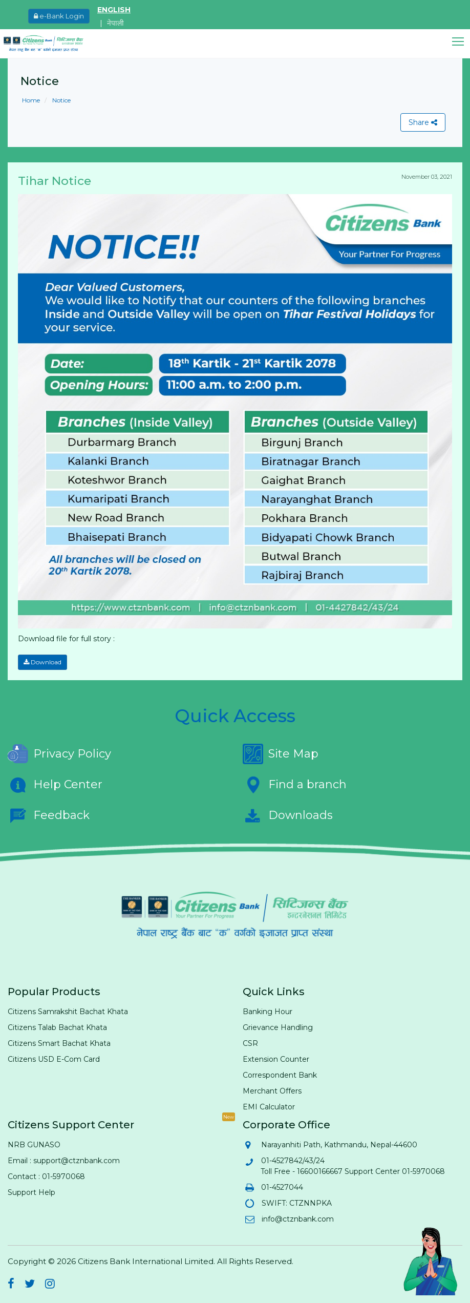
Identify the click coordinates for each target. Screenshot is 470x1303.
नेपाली (115, 23)
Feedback (49, 815)
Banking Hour (267, 1011)
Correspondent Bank (280, 1075)
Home (31, 100)
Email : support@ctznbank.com (64, 1160)
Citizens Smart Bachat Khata (59, 1043)
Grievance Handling (278, 1027)
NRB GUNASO (34, 1144)
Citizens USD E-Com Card (54, 1059)
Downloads (288, 815)
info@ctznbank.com (297, 1219)
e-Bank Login (59, 16)
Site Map (280, 754)
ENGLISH (114, 9)
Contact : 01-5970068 (46, 1176)
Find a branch (295, 784)
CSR (250, 1043)
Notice (61, 100)
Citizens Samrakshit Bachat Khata (68, 1011)
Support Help (31, 1192)
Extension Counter (276, 1059)
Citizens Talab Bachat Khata (57, 1027)
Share (423, 122)
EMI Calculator (269, 1106)
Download (42, 662)
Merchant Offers (272, 1091)
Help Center (55, 784)
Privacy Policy (59, 754)
